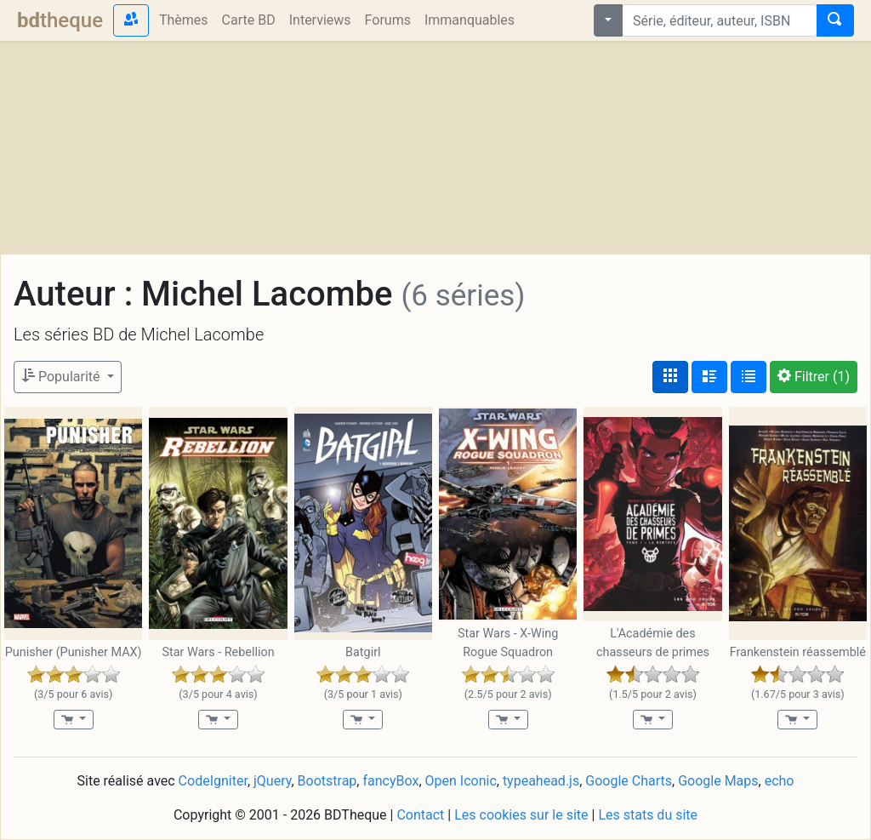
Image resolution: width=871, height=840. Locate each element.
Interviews (320, 20)
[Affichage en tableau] (748, 377)
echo (779, 781)
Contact (420, 815)
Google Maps (718, 781)
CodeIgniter (213, 781)
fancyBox (390, 781)
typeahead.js (541, 781)
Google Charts (628, 781)
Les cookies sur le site (521, 815)
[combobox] (719, 20)
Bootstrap (327, 781)
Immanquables (469, 20)
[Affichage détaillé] (709, 377)
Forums (388, 20)
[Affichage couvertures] (670, 377)
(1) (813, 377)
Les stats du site (647, 815)
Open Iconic (461, 781)
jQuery (272, 781)
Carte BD (249, 20)
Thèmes (183, 20)
